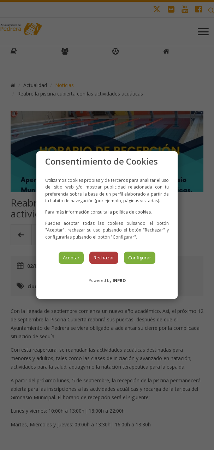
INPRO (119, 280)
